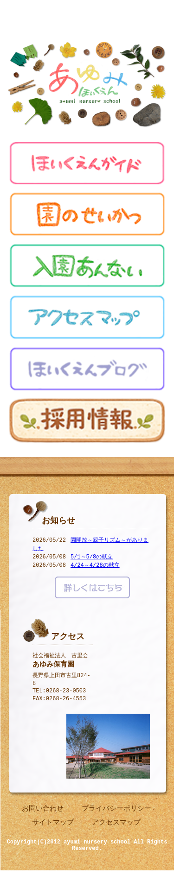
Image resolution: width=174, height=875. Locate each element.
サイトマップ (53, 824)
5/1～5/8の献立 (92, 559)
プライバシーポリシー (116, 810)
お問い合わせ (43, 810)
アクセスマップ (116, 824)
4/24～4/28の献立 (95, 567)
